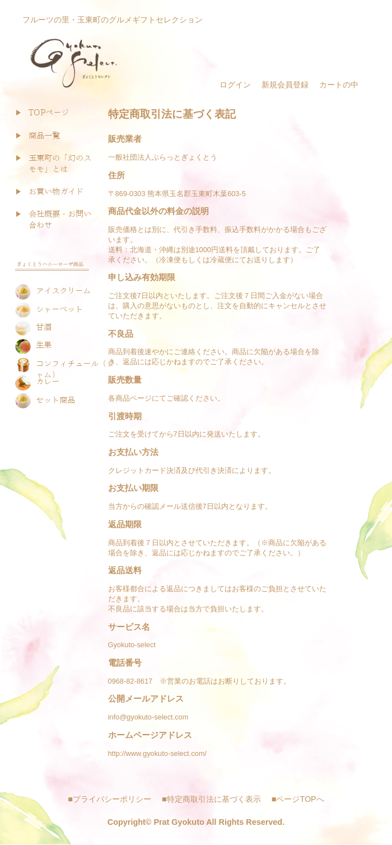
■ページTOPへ (298, 799)
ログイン (235, 84)
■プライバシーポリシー (109, 799)
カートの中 (338, 84)
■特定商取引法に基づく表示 (211, 799)
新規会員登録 (285, 84)
